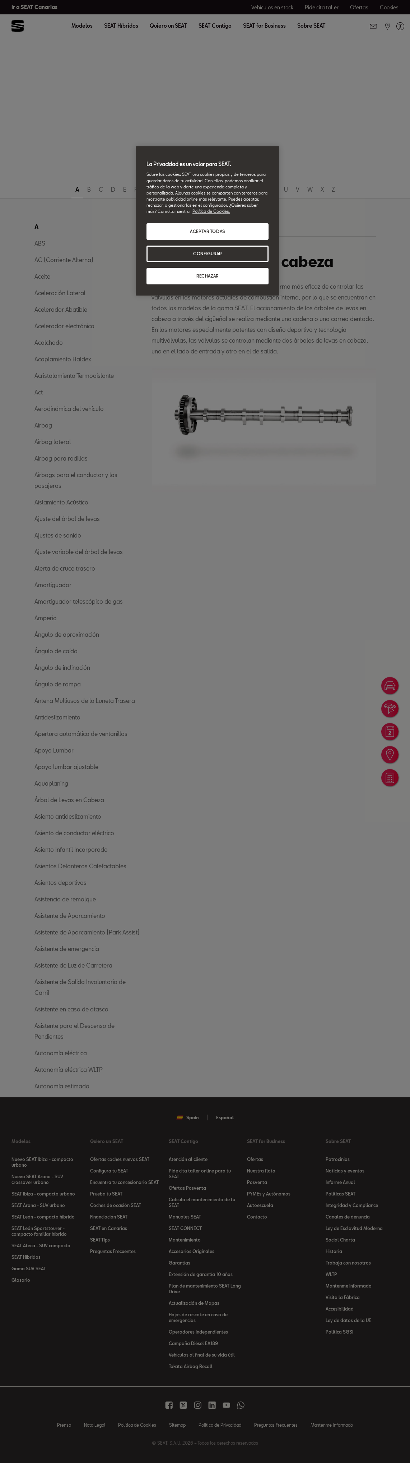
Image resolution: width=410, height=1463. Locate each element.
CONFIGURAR (207, 253)
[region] (207, 221)
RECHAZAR (207, 276)
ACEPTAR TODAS (207, 231)
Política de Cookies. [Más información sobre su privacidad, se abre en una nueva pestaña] (211, 211)
